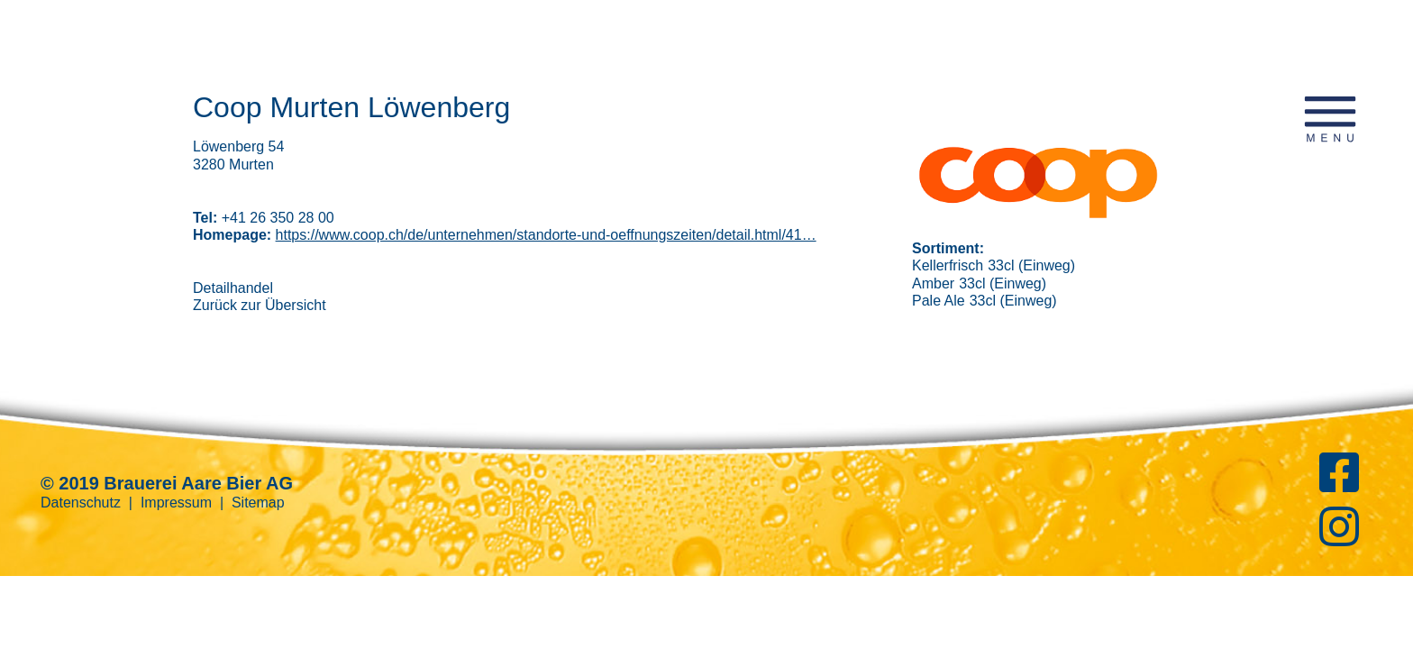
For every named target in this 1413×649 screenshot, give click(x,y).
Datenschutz (81, 502)
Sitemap (258, 502)
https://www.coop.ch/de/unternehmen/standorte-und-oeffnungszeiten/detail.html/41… (546, 234)
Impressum (176, 502)
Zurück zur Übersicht (259, 305)
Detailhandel (233, 288)
